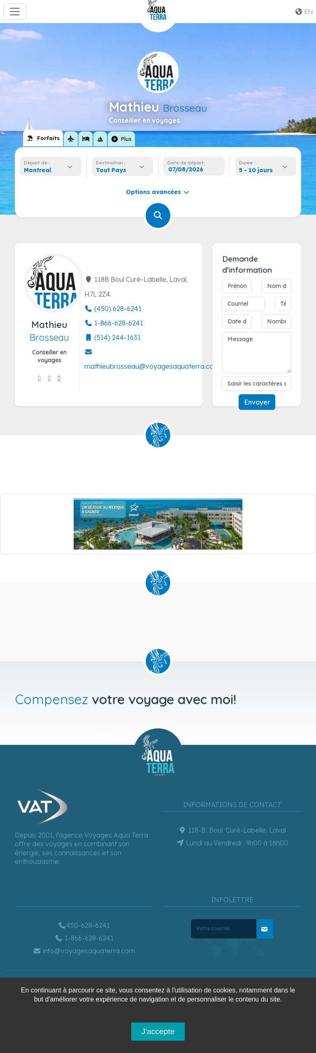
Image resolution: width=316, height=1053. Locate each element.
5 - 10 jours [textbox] (256, 170)
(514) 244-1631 (112, 337)
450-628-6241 (84, 925)
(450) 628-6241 (113, 308)
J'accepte (158, 1031)
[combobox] (50, 170)
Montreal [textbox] (37, 170)
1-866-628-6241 (113, 323)
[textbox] (113, 170)
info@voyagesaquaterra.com (84, 951)
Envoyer (257, 402)
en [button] (304, 11)
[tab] (43, 138)
